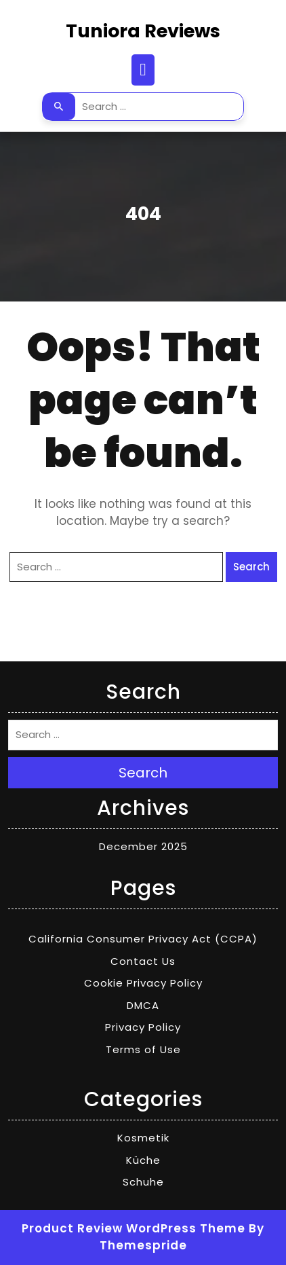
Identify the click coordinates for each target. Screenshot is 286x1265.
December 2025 (143, 846)
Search (59, 106)
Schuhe (143, 1182)
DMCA (143, 1005)
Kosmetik (143, 1138)
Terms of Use (143, 1049)
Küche (143, 1160)
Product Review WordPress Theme (133, 1228)
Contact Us (143, 961)
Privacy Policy (143, 1027)
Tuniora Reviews (143, 30)
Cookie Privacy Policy (143, 983)
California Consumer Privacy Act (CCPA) (143, 939)
